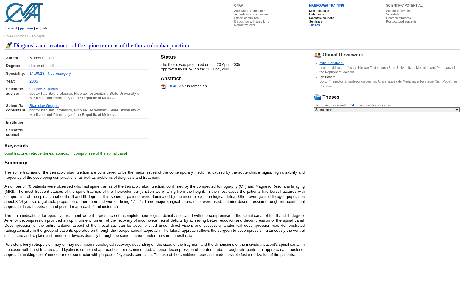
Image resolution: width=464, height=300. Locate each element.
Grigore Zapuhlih (43, 89)
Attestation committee (249, 11)
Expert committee (246, 18)
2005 (32, 36)
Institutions (316, 14)
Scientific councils (321, 18)
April (41, 36)
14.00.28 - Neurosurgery (50, 73)
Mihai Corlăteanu (332, 63)
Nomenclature (319, 11)
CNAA (238, 5)
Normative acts (244, 25)
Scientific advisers (398, 11)
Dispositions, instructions (251, 21)
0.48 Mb (177, 86)
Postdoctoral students (401, 21)
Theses (314, 25)
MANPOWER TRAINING (326, 5)
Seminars (315, 21)
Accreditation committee (251, 14)
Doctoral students (398, 18)
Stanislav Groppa (44, 105)
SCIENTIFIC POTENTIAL (404, 5)
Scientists (393, 14)
